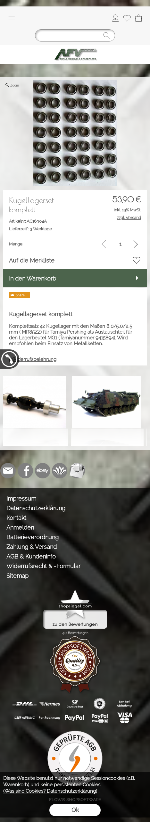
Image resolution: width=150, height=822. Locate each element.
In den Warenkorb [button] (32, 278)
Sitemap (17, 575)
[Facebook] (25, 471)
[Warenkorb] (138, 18)
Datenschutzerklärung (35, 508)
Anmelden (20, 527)
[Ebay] (43, 471)
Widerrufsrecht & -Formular (43, 566)
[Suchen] (75, 35)
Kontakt (16, 517)
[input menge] (120, 244)
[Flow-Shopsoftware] (60, 471)
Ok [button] (75, 810)
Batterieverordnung (32, 537)
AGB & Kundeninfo (31, 556)
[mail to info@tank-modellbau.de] (8, 471)
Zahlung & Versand (31, 546)
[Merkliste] (127, 18)
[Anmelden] (115, 18)
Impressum (21, 498)
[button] (11, 18)
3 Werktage (30, 228)
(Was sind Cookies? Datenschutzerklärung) (50, 791)
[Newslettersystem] (77, 471)
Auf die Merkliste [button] (31, 260)
